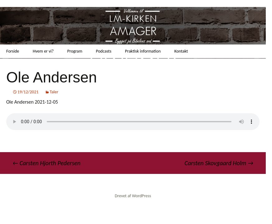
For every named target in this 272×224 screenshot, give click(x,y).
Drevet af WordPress (133, 195)
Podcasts (104, 51)
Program (74, 51)
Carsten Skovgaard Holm (218, 163)
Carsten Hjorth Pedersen (46, 163)
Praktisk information (143, 51)
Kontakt (181, 51)
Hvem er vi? (43, 51)
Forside (12, 51)
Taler (54, 92)
